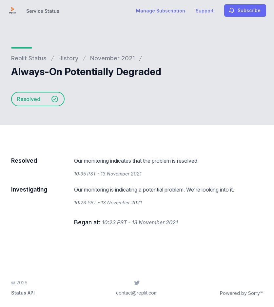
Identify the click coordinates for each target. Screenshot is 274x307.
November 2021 (112, 58)
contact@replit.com (137, 293)
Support (205, 10)
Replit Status (29, 58)
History (68, 58)
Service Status (42, 11)
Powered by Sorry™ (241, 293)
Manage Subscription (160, 10)
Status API (23, 293)
